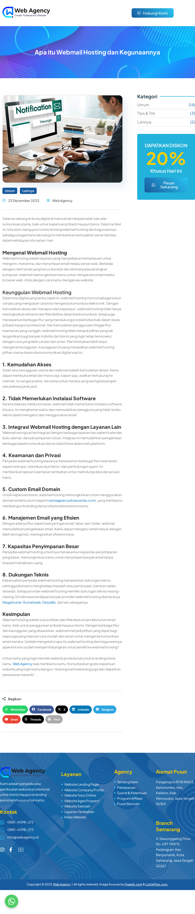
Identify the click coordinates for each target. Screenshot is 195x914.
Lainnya (28, 191)
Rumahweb (32, 602)
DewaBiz (49, 602)
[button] (15, 710)
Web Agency (22, 664)
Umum (10, 191)
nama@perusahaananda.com (71, 500)
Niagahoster (12, 602)
